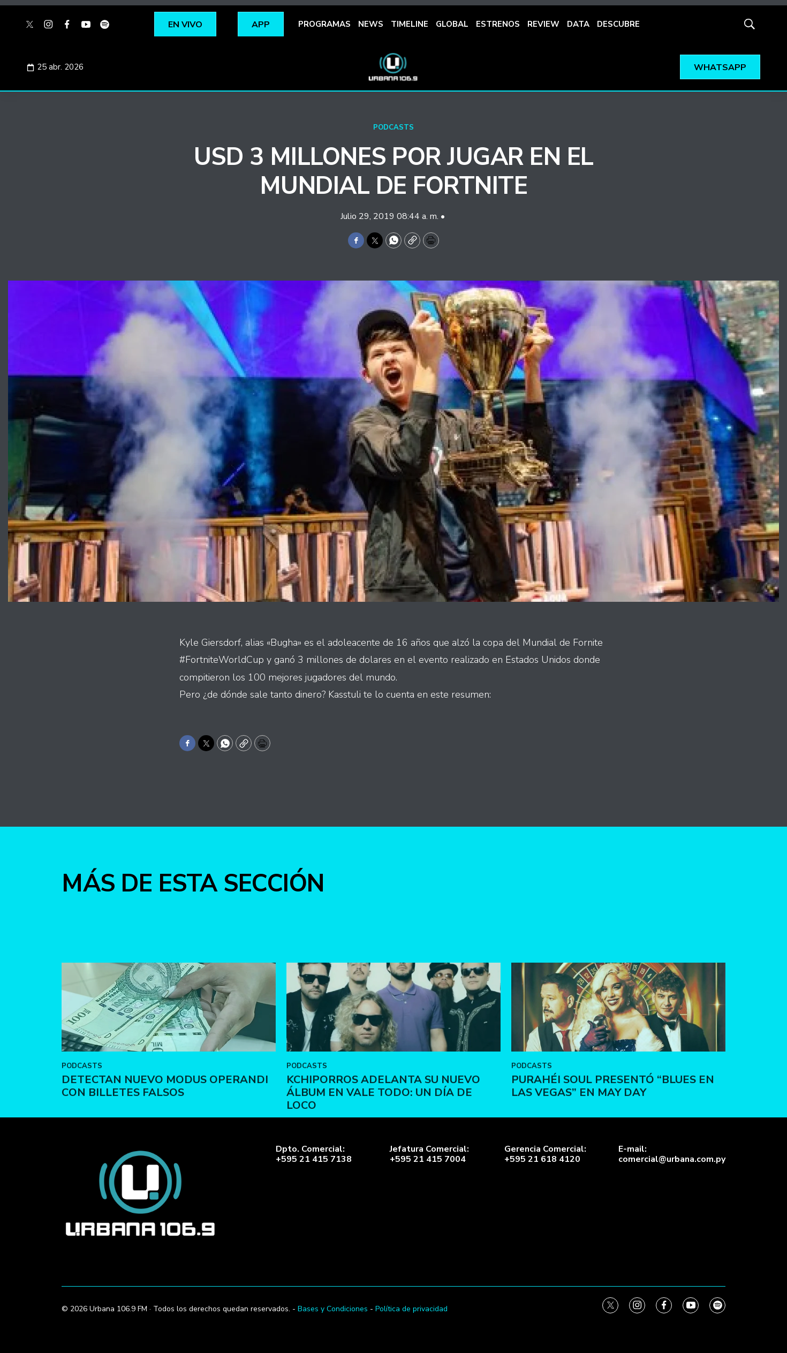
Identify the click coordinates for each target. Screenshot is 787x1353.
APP (261, 25)
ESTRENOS (498, 24)
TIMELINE (409, 24)
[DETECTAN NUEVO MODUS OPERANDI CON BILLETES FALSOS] (169, 1098)
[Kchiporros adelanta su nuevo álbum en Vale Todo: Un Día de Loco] (393, 1098)
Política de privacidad (411, 1309)
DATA (578, 24)
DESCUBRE (618, 24)
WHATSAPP (720, 67)
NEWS (370, 24)
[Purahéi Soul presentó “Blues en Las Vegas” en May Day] (618, 1098)
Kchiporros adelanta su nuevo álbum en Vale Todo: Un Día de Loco (383, 1183)
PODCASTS (393, 127)
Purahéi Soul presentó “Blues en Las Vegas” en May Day (612, 1177)
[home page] (393, 67)
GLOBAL (452, 24)
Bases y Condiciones (333, 1309)
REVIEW (543, 24)
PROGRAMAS (324, 24)
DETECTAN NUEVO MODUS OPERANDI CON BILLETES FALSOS (165, 1177)
